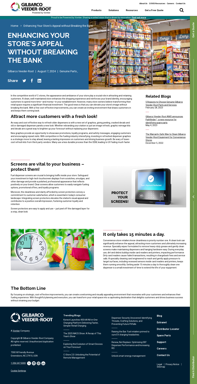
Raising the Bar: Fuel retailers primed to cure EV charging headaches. (130, 333)
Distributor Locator (168, 329)
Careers (170, 3)
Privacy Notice (172, 364)
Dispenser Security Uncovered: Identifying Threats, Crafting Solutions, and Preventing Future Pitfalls (132, 321)
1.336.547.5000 (18, 363)
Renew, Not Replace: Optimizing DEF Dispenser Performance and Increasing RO (130, 345)
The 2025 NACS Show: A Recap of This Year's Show (82, 335)
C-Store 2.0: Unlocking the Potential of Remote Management (81, 356)
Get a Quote (193, 30)
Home (14, 25)
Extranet (162, 322)
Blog (159, 315)
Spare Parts (164, 335)
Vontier (16, 331)
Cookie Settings (18, 371)
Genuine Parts (68, 71)
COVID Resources (157, 3)
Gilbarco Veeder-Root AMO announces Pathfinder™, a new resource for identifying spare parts (164, 119)
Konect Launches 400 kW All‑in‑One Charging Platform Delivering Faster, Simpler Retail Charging (80, 323)
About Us (143, 3)
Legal (159, 364)
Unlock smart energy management (128, 356)
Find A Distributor (193, 367)
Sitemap (161, 367)
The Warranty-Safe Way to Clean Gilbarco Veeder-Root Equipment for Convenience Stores (166, 137)
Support (161, 342)
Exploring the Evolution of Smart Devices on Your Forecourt (83, 345)
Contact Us (180, 3)
